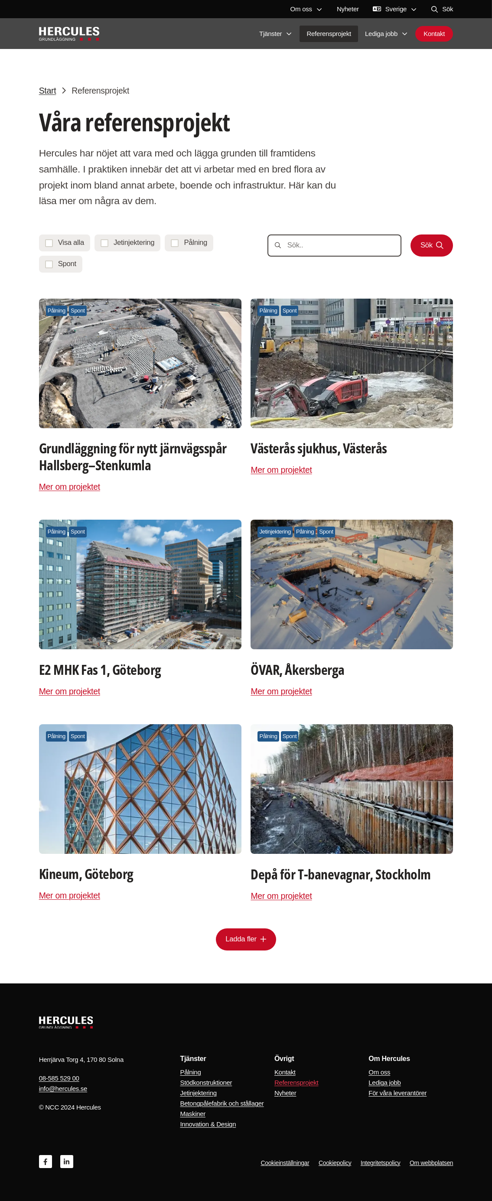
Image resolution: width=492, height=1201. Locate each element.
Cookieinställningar (285, 1162)
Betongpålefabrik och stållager (222, 1103)
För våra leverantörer (397, 1093)
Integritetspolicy (381, 1162)
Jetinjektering (198, 1093)
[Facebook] (45, 1161)
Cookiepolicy (335, 1162)
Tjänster (276, 34)
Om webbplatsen (431, 1162)
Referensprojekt (328, 34)
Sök (442, 9)
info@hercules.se (63, 1088)
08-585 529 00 (59, 1078)
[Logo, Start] (69, 35)
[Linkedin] (66, 1161)
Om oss (306, 9)
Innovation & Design (208, 1124)
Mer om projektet (69, 486)
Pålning (190, 1072)
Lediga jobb (386, 34)
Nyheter (348, 9)
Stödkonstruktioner (206, 1082)
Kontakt (434, 34)
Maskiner (192, 1113)
